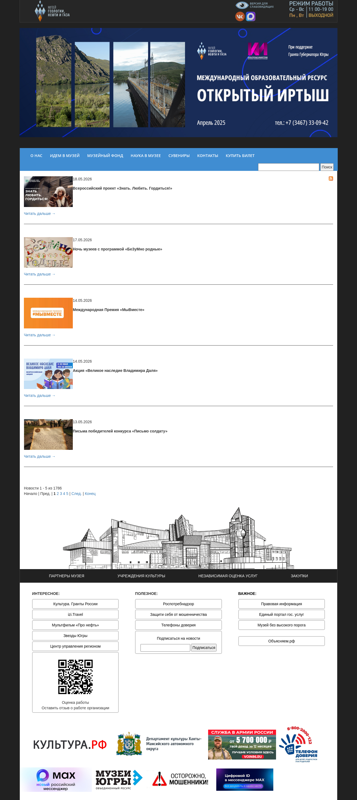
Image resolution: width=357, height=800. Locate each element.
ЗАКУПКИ (299, 576)
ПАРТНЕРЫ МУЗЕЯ (66, 576)
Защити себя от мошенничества (178, 614)
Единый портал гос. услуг (281, 614)
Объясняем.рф (281, 641)
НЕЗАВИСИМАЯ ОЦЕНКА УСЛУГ (228, 576)
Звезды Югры (75, 635)
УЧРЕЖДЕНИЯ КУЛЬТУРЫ (141, 576)
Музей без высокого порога (282, 625)
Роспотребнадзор (178, 604)
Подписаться (203, 647)
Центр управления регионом (75, 646)
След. (76, 493)
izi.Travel (75, 614)
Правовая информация (281, 604)
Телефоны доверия (178, 625)
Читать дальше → (40, 213)
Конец (90, 493)
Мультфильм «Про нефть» (75, 625)
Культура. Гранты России (75, 604)
